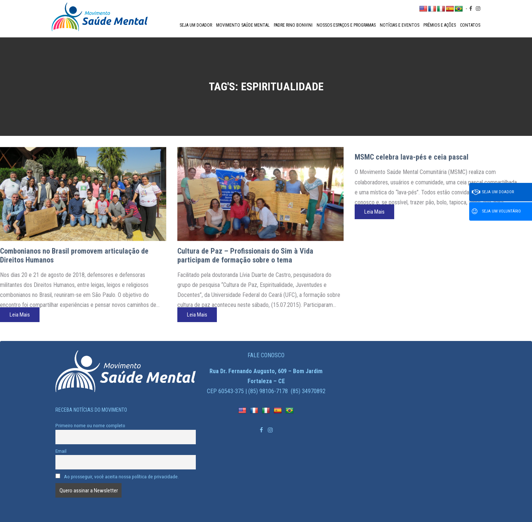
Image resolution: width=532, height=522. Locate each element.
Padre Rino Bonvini (293, 25)
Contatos (470, 25)
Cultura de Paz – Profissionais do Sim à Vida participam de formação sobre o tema (245, 255)
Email (60, 451)
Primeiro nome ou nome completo (90, 425)
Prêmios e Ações (439, 25)
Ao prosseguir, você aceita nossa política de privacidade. (117, 476)
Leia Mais (20, 314)
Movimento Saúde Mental (243, 25)
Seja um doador (196, 25)
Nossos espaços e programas (346, 25)
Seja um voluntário (496, 211)
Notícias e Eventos (399, 25)
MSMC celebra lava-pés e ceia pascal (411, 157)
